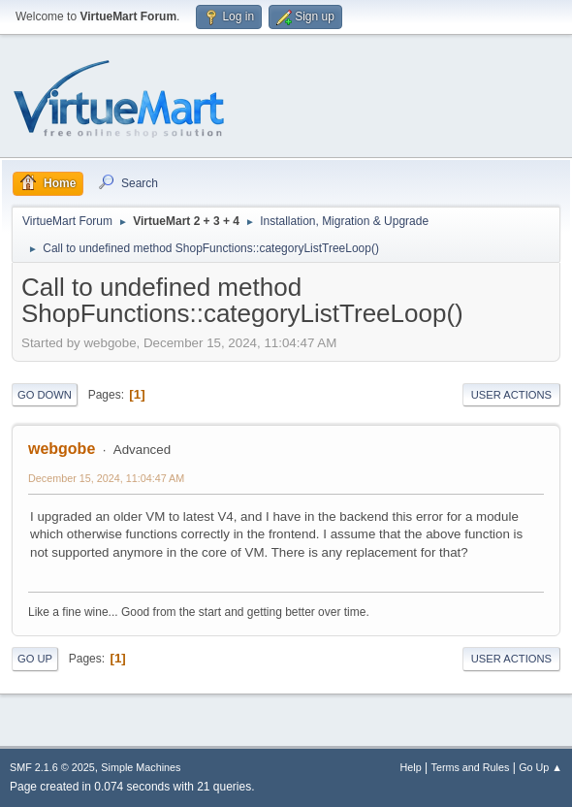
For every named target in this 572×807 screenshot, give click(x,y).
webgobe (61, 448)
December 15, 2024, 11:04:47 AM (106, 478)
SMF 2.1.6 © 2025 (52, 767)
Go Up (34, 658)
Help (411, 767)
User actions (511, 395)
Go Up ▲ (540, 767)
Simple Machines (140, 767)
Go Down (44, 395)
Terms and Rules (470, 767)
